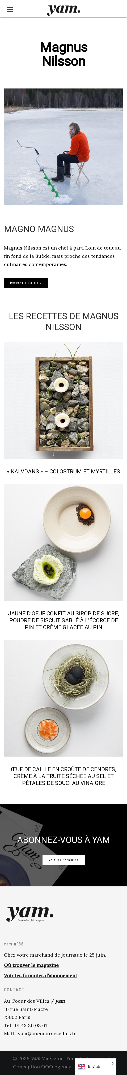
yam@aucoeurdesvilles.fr (47, 1033)
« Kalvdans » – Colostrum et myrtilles (63, 471)
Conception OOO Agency (42, 1067)
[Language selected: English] (95, 1066)
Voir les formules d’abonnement (40, 975)
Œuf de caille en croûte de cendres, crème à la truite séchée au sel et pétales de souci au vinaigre (63, 776)
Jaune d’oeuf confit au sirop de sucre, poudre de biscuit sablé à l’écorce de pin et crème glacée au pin (63, 620)
